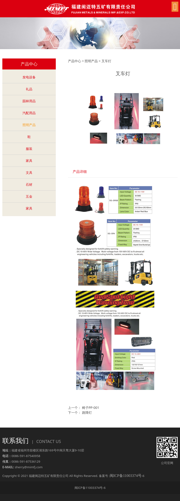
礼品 (29, 89)
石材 (29, 184)
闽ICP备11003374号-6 (90, 488)
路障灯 (87, 412)
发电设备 (29, 77)
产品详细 (80, 171)
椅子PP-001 (90, 407)
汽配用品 (29, 113)
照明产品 (29, 125)
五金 (29, 196)
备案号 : (120, 476)
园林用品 (29, 101)
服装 (29, 148)
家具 (29, 160)
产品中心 (74, 61)
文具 (29, 172)
